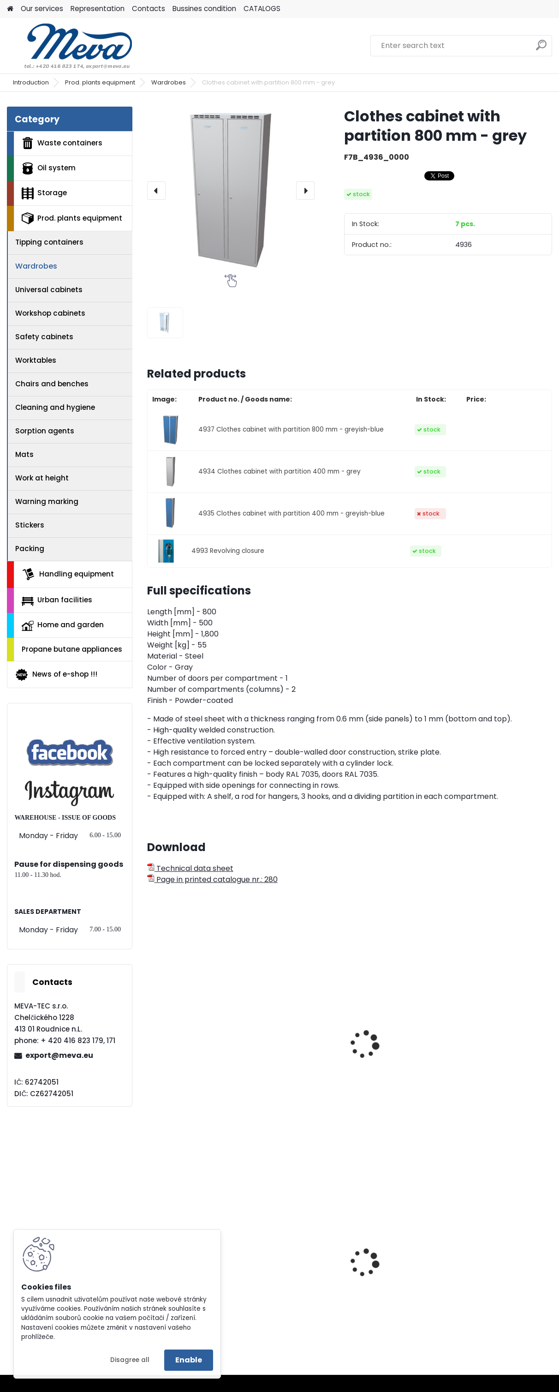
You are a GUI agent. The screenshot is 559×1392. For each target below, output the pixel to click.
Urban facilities (57, 600)
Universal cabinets (49, 289)
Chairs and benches (52, 384)
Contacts (148, 8)
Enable (188, 1360)
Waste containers (62, 143)
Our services (42, 8)
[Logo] (70, 46)
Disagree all (129, 1360)
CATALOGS (262, 8)
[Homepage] (10, 9)
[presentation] (156, 190)
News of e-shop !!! (56, 675)
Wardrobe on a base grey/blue (483, 1074)
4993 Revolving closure (227, 550)
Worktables (35, 360)
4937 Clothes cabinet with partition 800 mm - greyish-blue (291, 429)
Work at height (42, 478)
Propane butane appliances (72, 649)
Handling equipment (68, 574)
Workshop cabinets (50, 313)
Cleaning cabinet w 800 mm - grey (345, 1055)
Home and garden (63, 625)
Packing (29, 548)
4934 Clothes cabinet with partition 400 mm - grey (279, 471)
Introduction (31, 82)
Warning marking (46, 501)
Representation (98, 8)
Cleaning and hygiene (55, 407)
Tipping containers (49, 242)
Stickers (29, 525)
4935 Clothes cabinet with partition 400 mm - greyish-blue (291, 513)
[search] (541, 49)
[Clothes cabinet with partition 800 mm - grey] (231, 190)
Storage (44, 193)
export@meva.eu (59, 1055)
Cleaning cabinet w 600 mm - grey (207, 1055)
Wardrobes (168, 82)
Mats (24, 454)
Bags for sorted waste (468, 1289)
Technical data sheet (190, 868)
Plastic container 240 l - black (345, 1289)
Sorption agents (44, 431)
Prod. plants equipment (100, 82)
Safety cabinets (44, 337)
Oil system (49, 168)
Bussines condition (204, 8)
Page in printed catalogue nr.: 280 (212, 879)
